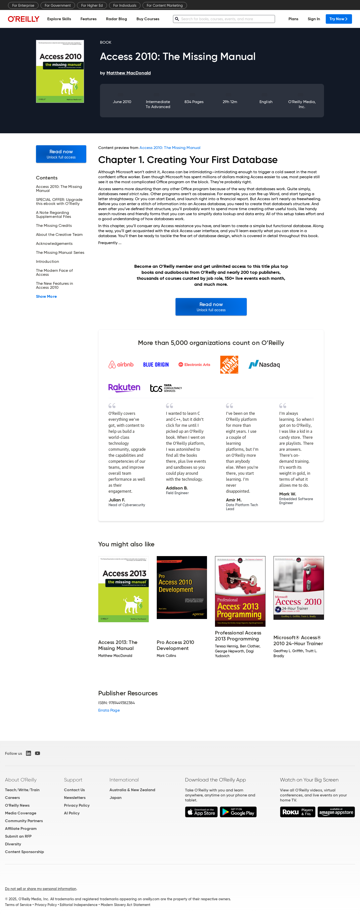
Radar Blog (116, 18)
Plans (293, 18)
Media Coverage (20, 813)
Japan (116, 797)
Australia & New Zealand (132, 789)
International (124, 780)
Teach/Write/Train (22, 789)
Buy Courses (147, 18)
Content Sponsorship (24, 851)
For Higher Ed (92, 5)
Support (73, 780)
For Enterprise (23, 5)
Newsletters (75, 797)
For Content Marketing (165, 5)
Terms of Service (18, 905)
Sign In (314, 18)
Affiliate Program (21, 828)
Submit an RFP (18, 836)
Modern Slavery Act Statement (125, 905)
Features (88, 18)
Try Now (339, 18)
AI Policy (72, 813)
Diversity (13, 844)
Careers (12, 797)
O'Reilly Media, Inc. (302, 104)
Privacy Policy (77, 805)
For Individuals (124, 5)
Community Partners (24, 820)
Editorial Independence (79, 905)
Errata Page (109, 710)
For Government (58, 5)
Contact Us (74, 789)
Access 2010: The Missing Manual (170, 147)
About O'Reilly (20, 780)
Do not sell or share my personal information (40, 889)
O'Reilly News (17, 805)
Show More (46, 297)
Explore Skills (59, 18)
